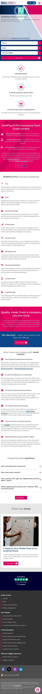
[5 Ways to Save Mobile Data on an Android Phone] (21, 546)
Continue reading (10, 563)
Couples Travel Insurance (11, 649)
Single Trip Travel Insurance (11, 639)
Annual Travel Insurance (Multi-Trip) (14, 636)
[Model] (21, 53)
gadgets (7, 425)
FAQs (4, 601)
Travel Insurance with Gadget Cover (14, 643)
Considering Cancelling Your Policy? (14, 625)
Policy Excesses (8, 619)
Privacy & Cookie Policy (10, 605)
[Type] (21, 43)
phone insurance (14, 159)
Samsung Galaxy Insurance (24, 368)
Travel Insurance (8, 633)
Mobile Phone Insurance (10, 657)
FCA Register (17, 685)
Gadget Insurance (8, 660)
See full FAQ (19, 497)
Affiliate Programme (9, 608)
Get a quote (19, 58)
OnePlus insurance (21, 161)
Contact (5, 598)
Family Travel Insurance (10, 646)
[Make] (21, 48)
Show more (20, 166)
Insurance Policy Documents (12, 616)
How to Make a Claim (9, 622)
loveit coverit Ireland (10, 675)
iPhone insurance (7, 368)
